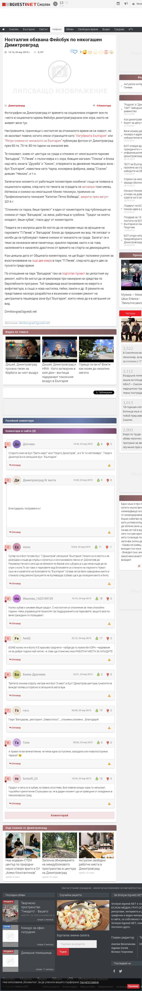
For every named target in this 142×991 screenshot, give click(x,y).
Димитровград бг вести (39, 480)
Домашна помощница (36, 953)
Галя (26, 742)
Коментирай (59, 815)
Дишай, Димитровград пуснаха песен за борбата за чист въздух (22, 368)
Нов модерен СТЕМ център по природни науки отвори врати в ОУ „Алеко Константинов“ (23, 866)
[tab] (130, 314)
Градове (119, 29)
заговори (88, 187)
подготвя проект (73, 273)
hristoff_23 (30, 778)
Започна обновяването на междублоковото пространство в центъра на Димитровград (59, 866)
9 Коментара (104, 105)
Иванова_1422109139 (38, 598)
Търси (63, 951)
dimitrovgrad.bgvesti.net (34, 323)
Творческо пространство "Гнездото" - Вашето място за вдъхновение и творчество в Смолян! (38, 911)
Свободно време (88, 29)
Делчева (29, 444)
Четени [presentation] (130, 313)
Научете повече (89, 982)
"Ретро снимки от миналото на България (33, 140)
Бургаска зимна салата (73, 935)
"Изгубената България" (91, 136)
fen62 (27, 638)
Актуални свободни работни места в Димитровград (92, 864)
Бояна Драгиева (34, 674)
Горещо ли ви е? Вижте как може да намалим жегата (94, 368)
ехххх (26, 547)
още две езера (41, 260)
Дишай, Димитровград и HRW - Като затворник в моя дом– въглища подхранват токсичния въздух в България (59, 372)
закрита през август (95, 196)
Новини (57, 29)
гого (26, 710)
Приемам (133, 986)
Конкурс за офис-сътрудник (33, 930)
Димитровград (16, 105)
